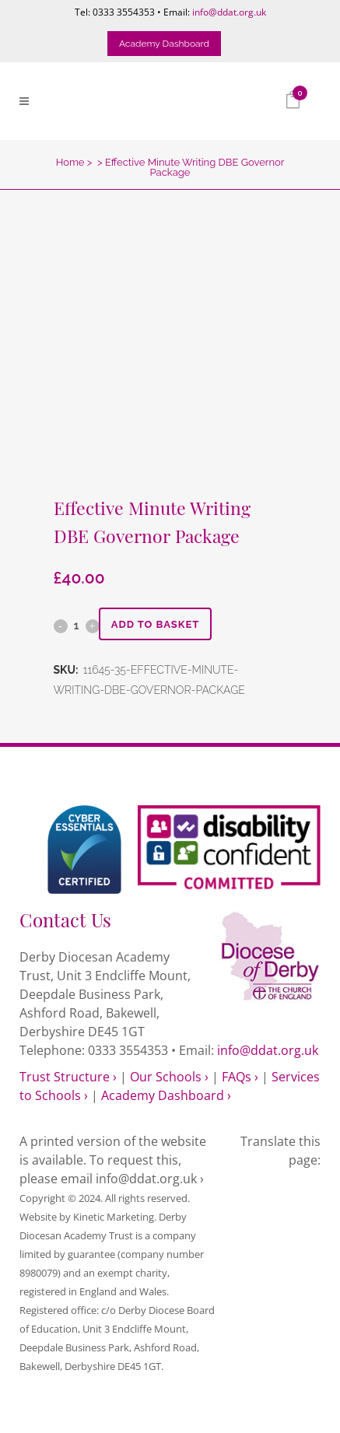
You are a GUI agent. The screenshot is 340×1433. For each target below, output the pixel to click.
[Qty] (76, 625)
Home (70, 162)
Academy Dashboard (164, 43)
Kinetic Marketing (113, 1217)
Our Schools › (169, 1076)
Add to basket (155, 624)
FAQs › (240, 1076)
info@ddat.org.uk (229, 12)
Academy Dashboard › (166, 1095)
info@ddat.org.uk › (150, 1178)
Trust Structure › (68, 1076)
